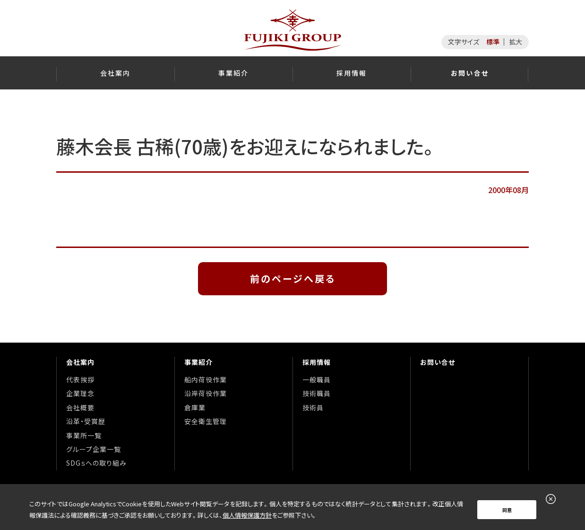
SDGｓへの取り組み (96, 463)
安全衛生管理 (205, 421)
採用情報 (316, 362)
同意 (507, 509)
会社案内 (80, 362)
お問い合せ (437, 362)
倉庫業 (195, 407)
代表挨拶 (80, 379)
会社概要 (80, 407)
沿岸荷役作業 (205, 393)
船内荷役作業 (205, 379)
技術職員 (316, 393)
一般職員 (316, 379)
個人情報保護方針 (247, 515)
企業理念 (80, 393)
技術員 (313, 407)
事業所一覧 (84, 435)
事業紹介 (198, 362)
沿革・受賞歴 (85, 421)
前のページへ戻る (293, 278)
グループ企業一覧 (93, 449)
